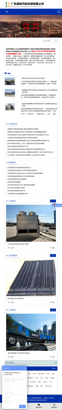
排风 (48, 373)
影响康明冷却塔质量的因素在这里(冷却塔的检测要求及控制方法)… (29, 140)
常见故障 (33, 382)
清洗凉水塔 (48, 386)
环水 (41, 378)
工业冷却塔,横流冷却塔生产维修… (19, 244)
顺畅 (54, 114)
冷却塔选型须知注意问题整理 (16, 179)
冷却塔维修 (25, 5)
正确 (48, 114)
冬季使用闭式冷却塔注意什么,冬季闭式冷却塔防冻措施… (25, 173)
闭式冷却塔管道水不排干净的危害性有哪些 (21, 185)
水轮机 (45, 382)
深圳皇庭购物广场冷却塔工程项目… (19, 353)
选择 (53, 373)
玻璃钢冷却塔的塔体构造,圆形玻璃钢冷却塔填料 (22, 129)
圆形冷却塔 (41, 373)
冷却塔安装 (30, 114)
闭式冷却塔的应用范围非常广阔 (17, 146)
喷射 (41, 386)
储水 (29, 373)
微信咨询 (38, 405)
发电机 (52, 378)
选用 (46, 378)
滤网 (39, 382)
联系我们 (54, 405)
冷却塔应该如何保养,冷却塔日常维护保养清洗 (22, 170)
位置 (37, 378)
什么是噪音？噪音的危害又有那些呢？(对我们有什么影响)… (26, 155)
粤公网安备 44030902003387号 (36, 400)
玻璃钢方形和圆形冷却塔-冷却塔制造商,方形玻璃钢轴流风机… (27, 132)
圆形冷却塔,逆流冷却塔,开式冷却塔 (33, 78)
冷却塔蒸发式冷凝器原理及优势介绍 (19, 167)
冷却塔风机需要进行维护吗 (16, 191)
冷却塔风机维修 (28, 386)
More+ (54, 368)
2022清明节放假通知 (14, 182)
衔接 (34, 373)
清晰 (37, 386)
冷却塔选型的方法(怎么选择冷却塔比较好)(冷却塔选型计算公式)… (28, 135)
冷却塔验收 (30, 378)
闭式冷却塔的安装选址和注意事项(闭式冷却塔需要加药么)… (26, 149)
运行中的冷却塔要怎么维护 (16, 188)
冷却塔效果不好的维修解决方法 (17, 193)
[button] (28, 35)
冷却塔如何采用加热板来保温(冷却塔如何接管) (22, 137)
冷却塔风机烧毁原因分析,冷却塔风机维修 (20, 176)
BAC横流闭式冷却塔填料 (16, 298)
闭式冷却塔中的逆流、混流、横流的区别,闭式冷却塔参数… (26, 143)
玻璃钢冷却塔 (40, 114)
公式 (50, 382)
